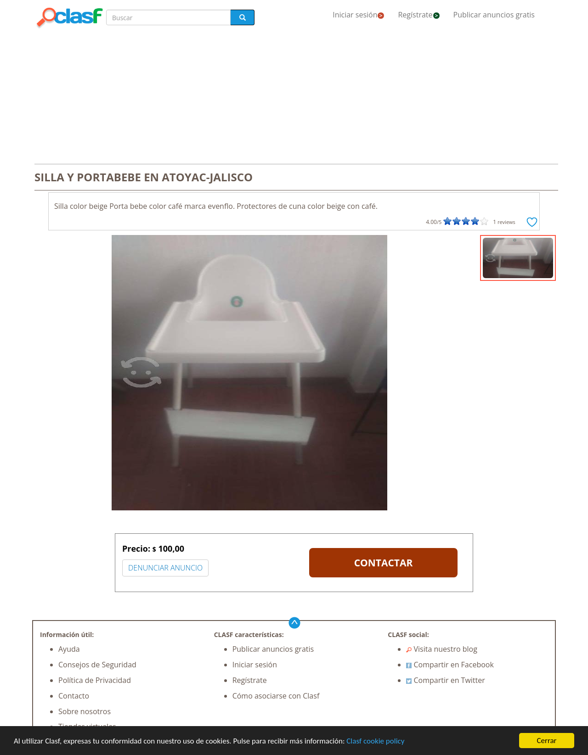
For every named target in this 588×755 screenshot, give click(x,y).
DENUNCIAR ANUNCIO (165, 568)
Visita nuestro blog (441, 649)
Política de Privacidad (94, 680)
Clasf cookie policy (375, 741)
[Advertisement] (294, 97)
